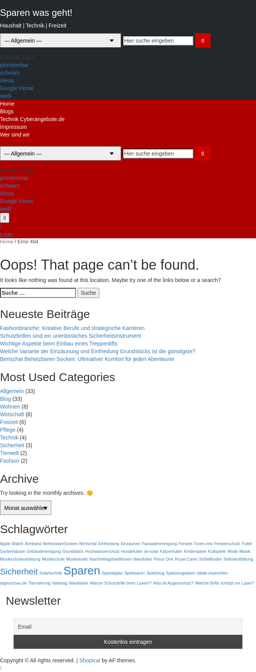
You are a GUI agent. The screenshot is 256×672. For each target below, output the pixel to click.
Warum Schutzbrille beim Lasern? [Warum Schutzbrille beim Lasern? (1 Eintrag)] (121, 583)
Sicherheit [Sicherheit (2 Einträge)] (19, 571)
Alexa (7, 80)
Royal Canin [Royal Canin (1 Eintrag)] (186, 559)
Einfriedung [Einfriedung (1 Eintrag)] (108, 543)
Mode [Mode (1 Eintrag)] (233, 551)
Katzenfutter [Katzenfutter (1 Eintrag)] (171, 551)
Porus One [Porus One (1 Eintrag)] (163, 559)
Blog (5, 399)
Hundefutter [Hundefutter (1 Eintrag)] (132, 551)
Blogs (7, 111)
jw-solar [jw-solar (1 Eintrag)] (151, 551)
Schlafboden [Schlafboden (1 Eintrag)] (210, 559)
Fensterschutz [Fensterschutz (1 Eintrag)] (227, 543)
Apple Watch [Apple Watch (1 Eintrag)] (11, 543)
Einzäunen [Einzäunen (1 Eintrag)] (130, 543)
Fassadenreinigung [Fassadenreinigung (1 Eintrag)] (159, 543)
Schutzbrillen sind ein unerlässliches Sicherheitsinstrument (70, 336)
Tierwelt (9, 453)
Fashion (9, 461)
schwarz (10, 73)
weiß (6, 96)
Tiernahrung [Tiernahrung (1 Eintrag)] (39, 583)
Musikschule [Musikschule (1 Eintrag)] (53, 559)
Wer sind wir (15, 135)
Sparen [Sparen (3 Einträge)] (82, 570)
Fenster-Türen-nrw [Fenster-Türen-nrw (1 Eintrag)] (195, 543)
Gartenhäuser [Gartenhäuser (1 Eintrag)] (12, 551)
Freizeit (9, 422)
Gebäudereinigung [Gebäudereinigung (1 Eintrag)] (44, 551)
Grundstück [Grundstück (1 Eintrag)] (73, 551)
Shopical (90, 660)
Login (6, 234)
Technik (9, 437)
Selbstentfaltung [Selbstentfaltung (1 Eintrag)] (238, 559)
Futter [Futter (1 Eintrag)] (247, 543)
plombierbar (14, 65)
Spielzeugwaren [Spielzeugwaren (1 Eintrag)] (180, 573)
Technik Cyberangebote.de (32, 119)
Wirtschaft (12, 414)
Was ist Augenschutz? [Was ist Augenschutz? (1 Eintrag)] (173, 583)
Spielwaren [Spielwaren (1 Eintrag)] (135, 573)
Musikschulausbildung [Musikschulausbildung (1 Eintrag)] (20, 559)
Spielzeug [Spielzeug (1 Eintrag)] (155, 573)
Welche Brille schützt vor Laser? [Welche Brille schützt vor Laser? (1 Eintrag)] (224, 583)
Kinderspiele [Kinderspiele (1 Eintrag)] (195, 551)
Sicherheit (12, 445)
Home (7, 104)
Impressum (13, 127)
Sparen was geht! (36, 12)
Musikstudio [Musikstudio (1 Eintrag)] (77, 559)
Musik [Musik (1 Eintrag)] (244, 551)
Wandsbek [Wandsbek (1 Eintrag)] (78, 583)
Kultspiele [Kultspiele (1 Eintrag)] (217, 551)
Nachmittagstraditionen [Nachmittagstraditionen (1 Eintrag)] (111, 559)
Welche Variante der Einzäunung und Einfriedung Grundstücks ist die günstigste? (97, 351)
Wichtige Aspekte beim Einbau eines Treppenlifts (59, 343)
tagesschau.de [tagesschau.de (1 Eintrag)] (13, 583)
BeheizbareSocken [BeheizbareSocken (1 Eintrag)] (60, 543)
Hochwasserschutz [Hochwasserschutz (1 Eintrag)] (102, 551)
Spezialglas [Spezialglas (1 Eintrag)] (112, 573)
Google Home (16, 88)
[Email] (128, 627)
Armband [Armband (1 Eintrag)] (33, 543)
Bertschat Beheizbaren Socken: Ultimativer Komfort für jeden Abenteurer (87, 359)
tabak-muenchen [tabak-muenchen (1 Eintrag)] (212, 573)
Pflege (8, 430)
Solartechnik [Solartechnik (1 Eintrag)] (50, 573)
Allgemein (12, 391)
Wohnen (10, 407)
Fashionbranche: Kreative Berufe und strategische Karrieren (72, 328)
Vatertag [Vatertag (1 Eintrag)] (59, 583)
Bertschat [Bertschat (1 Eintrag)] (88, 543)
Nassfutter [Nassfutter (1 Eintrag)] (142, 559)
